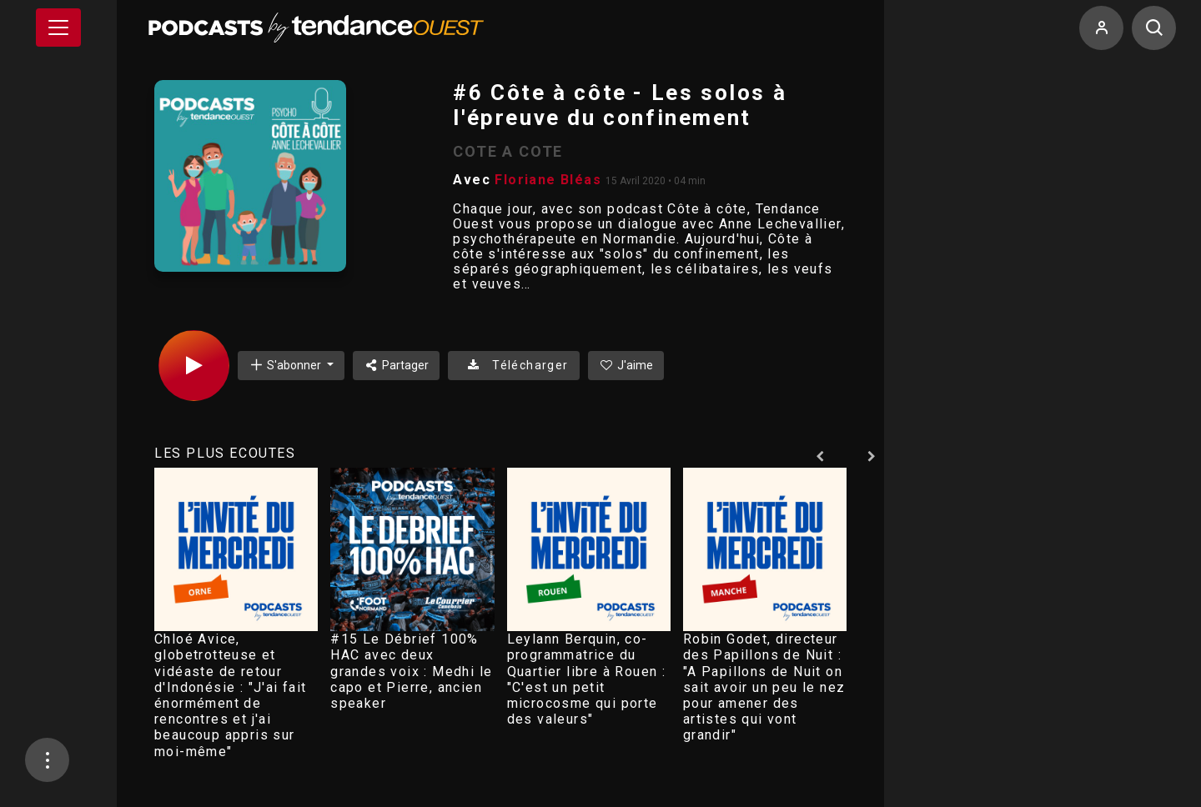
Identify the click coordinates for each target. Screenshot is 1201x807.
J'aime (626, 365)
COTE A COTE (508, 151)
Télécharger (513, 365)
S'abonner (286, 365)
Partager (397, 365)
